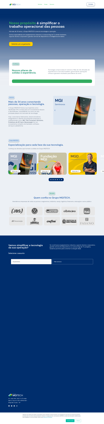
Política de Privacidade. (47, 417)
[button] (15, 63)
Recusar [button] (78, 420)
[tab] (31, 261)
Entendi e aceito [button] (70, 420)
